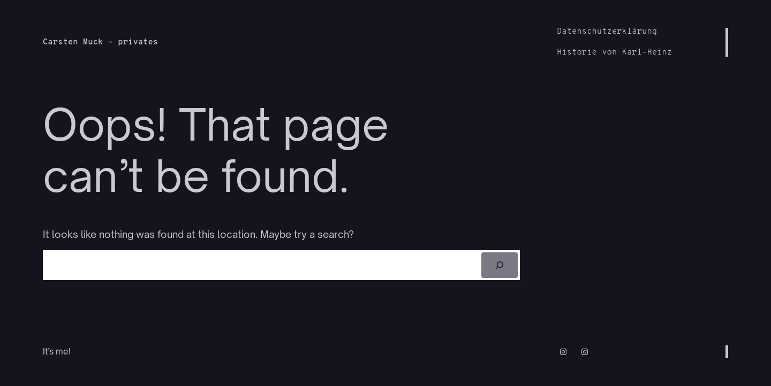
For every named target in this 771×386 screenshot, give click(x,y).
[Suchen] (499, 265)
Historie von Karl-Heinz (614, 53)
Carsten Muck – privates (100, 42)
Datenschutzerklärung (607, 32)
